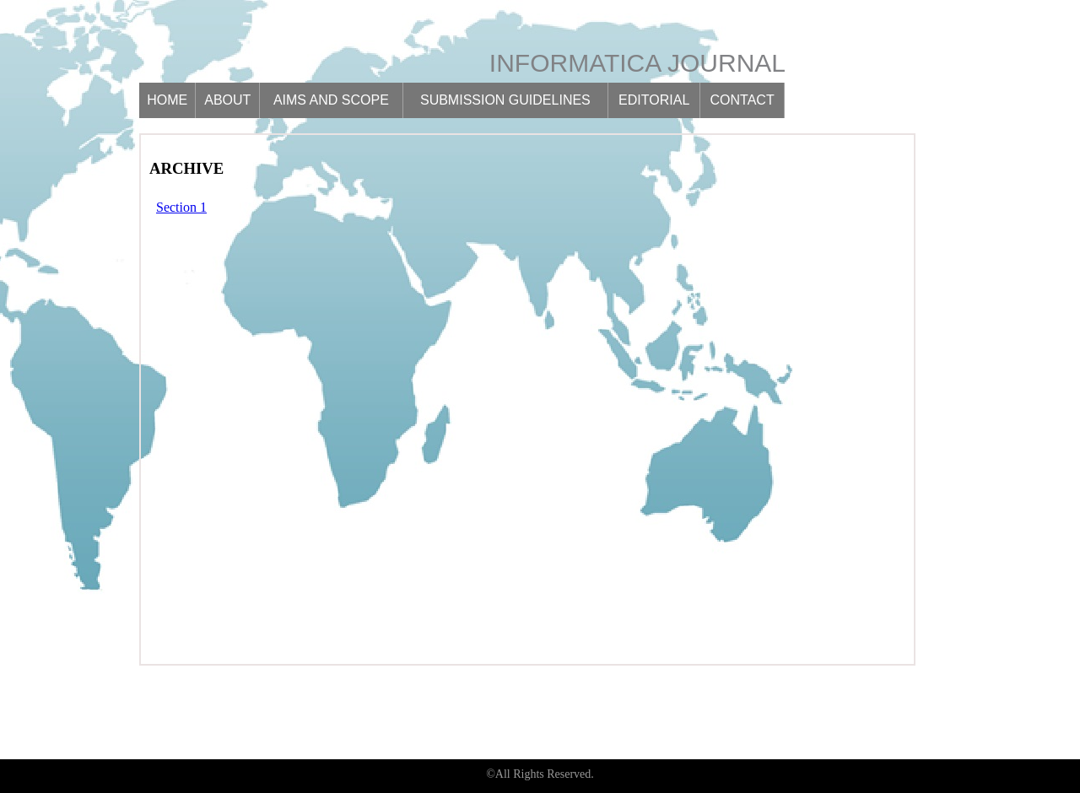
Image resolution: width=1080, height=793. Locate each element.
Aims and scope (331, 100)
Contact (742, 100)
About (227, 100)
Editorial (653, 100)
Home (167, 100)
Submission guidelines (505, 100)
